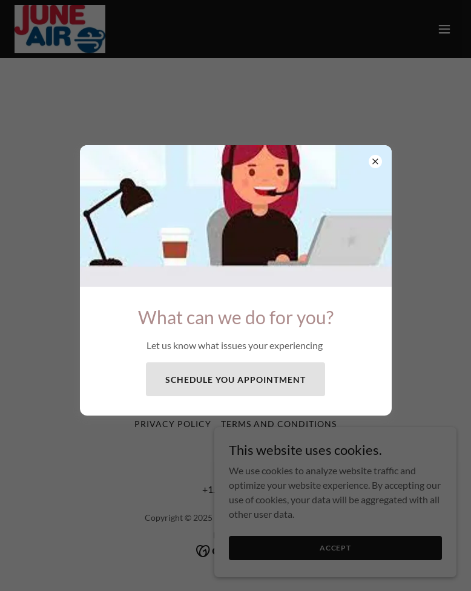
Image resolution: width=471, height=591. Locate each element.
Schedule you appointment (235, 379)
